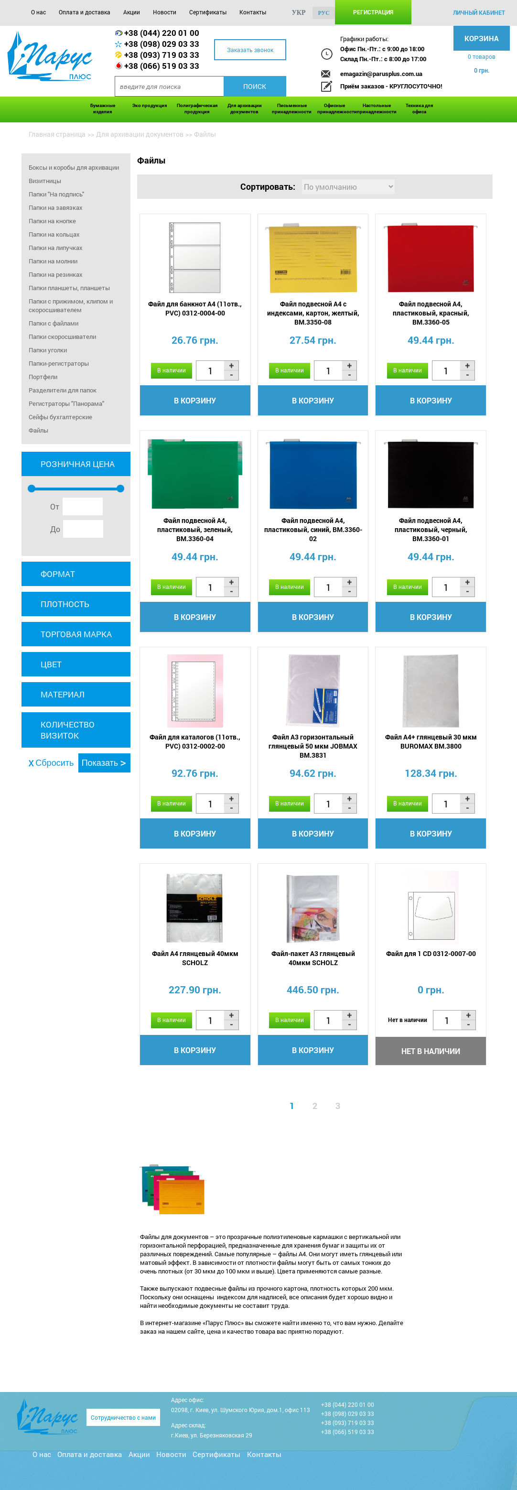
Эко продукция (149, 105)
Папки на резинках (56, 274)
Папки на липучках (56, 247)
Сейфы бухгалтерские (60, 417)
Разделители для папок (63, 390)
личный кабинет (479, 12)
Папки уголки (48, 350)
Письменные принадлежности (292, 108)
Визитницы (45, 180)
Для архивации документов (244, 108)
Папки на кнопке (52, 221)
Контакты (252, 12)
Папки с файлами (53, 323)
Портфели (43, 376)
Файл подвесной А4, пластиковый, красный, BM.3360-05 (431, 312)
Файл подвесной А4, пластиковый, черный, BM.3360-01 (431, 529)
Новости (164, 12)
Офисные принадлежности (334, 108)
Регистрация (373, 12)
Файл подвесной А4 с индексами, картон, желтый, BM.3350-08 (313, 312)
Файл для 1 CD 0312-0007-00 (431, 953)
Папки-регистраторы (59, 363)
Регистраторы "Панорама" (66, 403)
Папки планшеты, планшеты (69, 287)
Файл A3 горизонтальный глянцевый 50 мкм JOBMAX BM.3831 (313, 746)
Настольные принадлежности (377, 108)
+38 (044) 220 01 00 (161, 32)
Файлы (38, 430)
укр (299, 12)
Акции (131, 12)
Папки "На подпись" (56, 194)
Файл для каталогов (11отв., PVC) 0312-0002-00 (195, 741)
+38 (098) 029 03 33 (161, 43)
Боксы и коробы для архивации (74, 167)
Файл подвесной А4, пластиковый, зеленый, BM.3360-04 (195, 529)
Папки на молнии (53, 261)
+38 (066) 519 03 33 (161, 65)
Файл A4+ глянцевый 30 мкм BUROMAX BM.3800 (431, 741)
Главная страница (57, 134)
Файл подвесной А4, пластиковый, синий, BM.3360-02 (313, 529)
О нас (38, 12)
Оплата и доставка (84, 12)
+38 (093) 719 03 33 (161, 54)
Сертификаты (207, 12)
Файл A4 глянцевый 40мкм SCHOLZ (195, 958)
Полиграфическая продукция (197, 108)
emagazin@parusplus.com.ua (381, 73)
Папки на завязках (56, 207)
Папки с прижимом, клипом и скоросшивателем (71, 305)
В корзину (195, 400)
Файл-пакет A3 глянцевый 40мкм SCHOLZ (313, 958)
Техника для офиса (419, 108)
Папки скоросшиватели (62, 336)
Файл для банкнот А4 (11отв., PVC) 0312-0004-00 (195, 308)
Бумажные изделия (102, 108)
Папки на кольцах (54, 234)
